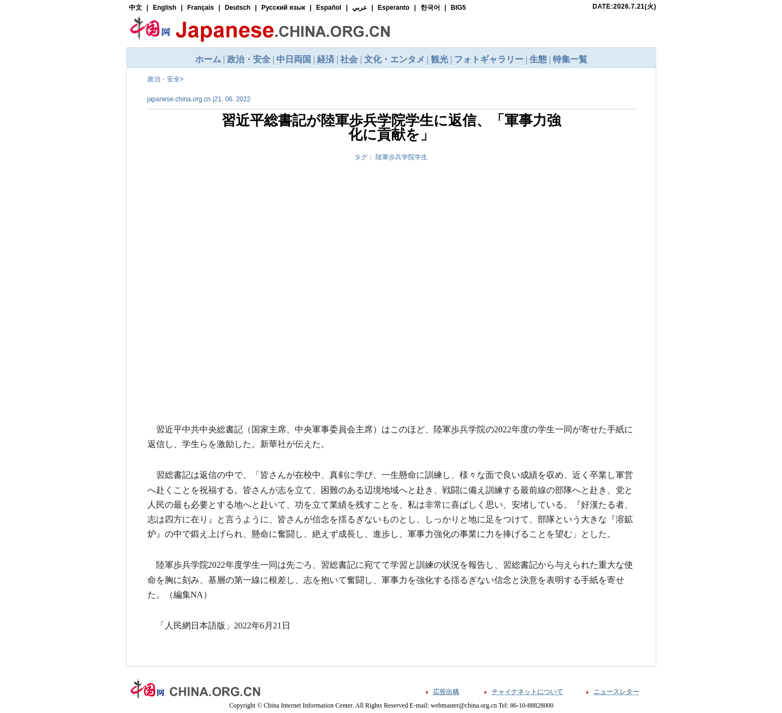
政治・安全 (163, 79)
